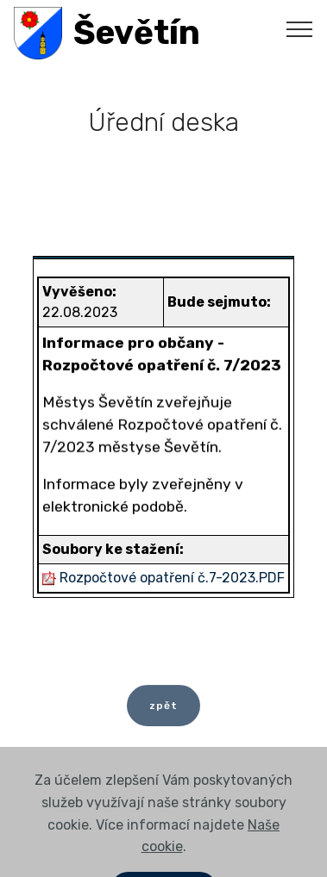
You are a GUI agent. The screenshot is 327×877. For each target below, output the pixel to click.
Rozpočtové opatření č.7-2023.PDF (172, 577)
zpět (163, 710)
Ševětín (136, 33)
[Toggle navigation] (299, 28)
